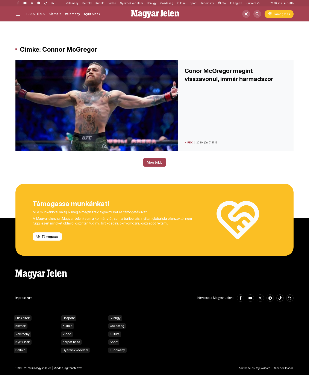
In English (236, 3)
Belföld (87, 3)
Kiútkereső (252, 3)
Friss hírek (22, 318)
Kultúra (181, 3)
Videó (112, 3)
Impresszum (23, 298)
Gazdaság (166, 3)
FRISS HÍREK (35, 14)
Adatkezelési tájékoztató (254, 368)
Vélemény (72, 3)
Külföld (100, 3)
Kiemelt (55, 14)
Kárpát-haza (71, 342)
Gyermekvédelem (131, 3)
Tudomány (207, 3)
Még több (154, 162)
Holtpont (69, 318)
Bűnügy (151, 3)
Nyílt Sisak (92, 14)
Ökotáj (222, 3)
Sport (193, 3)
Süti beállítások (284, 368)
